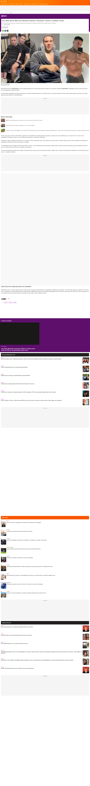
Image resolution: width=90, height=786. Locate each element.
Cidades (8, 591)
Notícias (8, 529)
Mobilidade (9, 582)
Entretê (15, 302)
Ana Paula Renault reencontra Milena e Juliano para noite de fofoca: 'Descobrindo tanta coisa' (18, 349)
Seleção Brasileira (10, 547)
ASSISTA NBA (12, 4)
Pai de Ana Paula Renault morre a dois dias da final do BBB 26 (14, 367)
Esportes (8, 556)
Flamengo (8, 538)
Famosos (5, 302)
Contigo (10, 302)
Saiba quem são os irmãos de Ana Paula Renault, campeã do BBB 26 (15, 375)
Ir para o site (6, 1)
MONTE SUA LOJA (27, 4)
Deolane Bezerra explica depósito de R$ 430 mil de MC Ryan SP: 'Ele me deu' (17, 383)
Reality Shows (3, 346)
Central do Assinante (43, 4)
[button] (1, 1)
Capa (2, 12)
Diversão (6, 12)
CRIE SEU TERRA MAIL (4, 4)
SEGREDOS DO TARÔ (34, 4)
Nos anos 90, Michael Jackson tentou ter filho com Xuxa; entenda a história (17, 668)
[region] (45, 8)
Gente (11, 12)
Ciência (7, 573)
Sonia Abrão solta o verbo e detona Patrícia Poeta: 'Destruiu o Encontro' (16, 635)
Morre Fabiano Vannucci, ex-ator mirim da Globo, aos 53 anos (14, 643)
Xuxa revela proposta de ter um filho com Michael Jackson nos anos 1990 (17, 626)
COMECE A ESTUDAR (19, 4)
